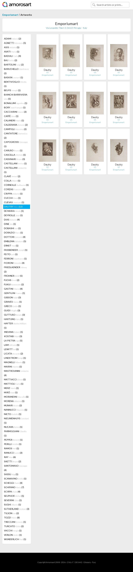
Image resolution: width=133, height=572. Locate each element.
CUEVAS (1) (14, 202)
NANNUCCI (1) (15, 409)
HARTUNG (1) (13, 319)
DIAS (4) (12, 219)
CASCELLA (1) (15, 154)
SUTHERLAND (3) (16, 508)
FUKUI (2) (14, 284)
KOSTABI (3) (13, 336)
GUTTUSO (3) (14, 314)
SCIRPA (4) (12, 491)
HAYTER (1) (15, 325)
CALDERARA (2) (16, 124)
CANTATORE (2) (15, 135)
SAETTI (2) (12, 461)
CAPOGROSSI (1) (16, 144)
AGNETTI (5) (15, 43)
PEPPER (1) (13, 439)
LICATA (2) (13, 353)
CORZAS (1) (14, 189)
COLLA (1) (12, 180)
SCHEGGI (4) (13, 483)
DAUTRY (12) (13, 206)
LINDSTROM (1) (15, 358)
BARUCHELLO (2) (16, 71)
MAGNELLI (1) (14, 362)
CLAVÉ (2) (12, 176)
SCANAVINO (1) (15, 478)
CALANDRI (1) (14, 120)
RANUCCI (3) (13, 452)
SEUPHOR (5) (14, 496)
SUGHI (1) (12, 504)
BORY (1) (15, 107)
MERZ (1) (11, 388)
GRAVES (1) (13, 301)
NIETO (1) (12, 414)
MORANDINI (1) (16, 396)
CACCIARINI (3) (15, 111)
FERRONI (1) (15, 258)
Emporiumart (10, 14)
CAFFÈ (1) (11, 116)
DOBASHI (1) (12, 228)
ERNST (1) (11, 245)
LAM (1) (11, 345)
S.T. (47, 72)
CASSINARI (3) (14, 159)
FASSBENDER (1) (15, 250)
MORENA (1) (14, 401)
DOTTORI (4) (14, 237)
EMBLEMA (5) (15, 241)
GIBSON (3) (12, 297)
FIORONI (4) (14, 263)
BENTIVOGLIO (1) (15, 83)
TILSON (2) (11, 513)
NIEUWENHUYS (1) (16, 420)
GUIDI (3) (12, 310)
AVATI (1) (11, 51)
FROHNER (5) (13, 275)
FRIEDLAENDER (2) (15, 269)
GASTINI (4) (13, 288)
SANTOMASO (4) (15, 467)
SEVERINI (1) (13, 500)
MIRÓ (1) (11, 392)
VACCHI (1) (13, 530)
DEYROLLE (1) (13, 215)
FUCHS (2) (11, 280)
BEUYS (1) (12, 90)
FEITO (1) (11, 254)
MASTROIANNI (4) (16, 373)
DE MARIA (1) (14, 211)
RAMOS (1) (11, 448)
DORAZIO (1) (13, 232)
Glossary (87, 562)
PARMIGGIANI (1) (15, 433)
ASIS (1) (11, 47)
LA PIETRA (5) (13, 340)
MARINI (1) (13, 366)
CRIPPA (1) (13, 193)
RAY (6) (10, 457)
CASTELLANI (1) (15, 163)
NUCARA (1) (13, 427)
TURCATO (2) (14, 526)
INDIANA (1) (13, 332)
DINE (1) (10, 224)
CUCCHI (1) (12, 198)
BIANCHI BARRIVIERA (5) (15, 96)
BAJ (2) (10, 60)
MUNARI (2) (13, 405)
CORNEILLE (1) (16, 185)
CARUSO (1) (13, 150)
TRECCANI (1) (15, 521)
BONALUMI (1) (15, 103)
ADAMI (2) (12, 38)
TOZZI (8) (12, 517)
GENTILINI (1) (14, 293)
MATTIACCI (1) (15, 379)
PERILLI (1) (12, 444)
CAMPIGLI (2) (15, 129)
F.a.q (94, 562)
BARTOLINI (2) (14, 64)
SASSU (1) (11, 474)
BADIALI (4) (12, 56)
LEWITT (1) (11, 349)
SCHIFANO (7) (14, 487)
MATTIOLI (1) (13, 383)
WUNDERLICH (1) (15, 539)
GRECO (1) (12, 306)
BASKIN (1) (13, 77)
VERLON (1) (13, 534)
